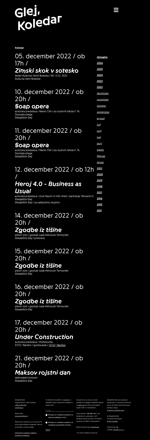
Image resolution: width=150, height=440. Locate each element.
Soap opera (32, 106)
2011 (99, 210)
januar (100, 162)
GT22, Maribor (57, 345)
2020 (100, 174)
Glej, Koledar (38, 17)
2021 (99, 168)
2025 (100, 69)
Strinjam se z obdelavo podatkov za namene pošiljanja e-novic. (59, 416)
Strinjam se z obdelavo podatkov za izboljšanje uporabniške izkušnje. (59, 424)
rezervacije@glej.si (21, 416)
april (99, 143)
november (103, 99)
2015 (99, 204)
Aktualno (102, 57)
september (103, 112)
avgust (101, 118)
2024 (100, 75)
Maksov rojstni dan (43, 372)
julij (99, 124)
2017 (99, 192)
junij (99, 131)
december (103, 93)
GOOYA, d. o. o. (118, 429)
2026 (100, 63)
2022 (100, 87)
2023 (100, 81)
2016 (99, 198)
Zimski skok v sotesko (47, 70)
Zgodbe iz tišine (38, 230)
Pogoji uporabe (112, 421)
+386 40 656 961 (20, 405)
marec (100, 150)
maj (99, 137)
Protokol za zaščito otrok (115, 410)
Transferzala (95, 427)
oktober (101, 106)
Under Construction (44, 337)
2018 (99, 186)
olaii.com (81, 405)
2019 (99, 180)
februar (101, 156)
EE (117, 427)
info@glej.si (19, 408)
